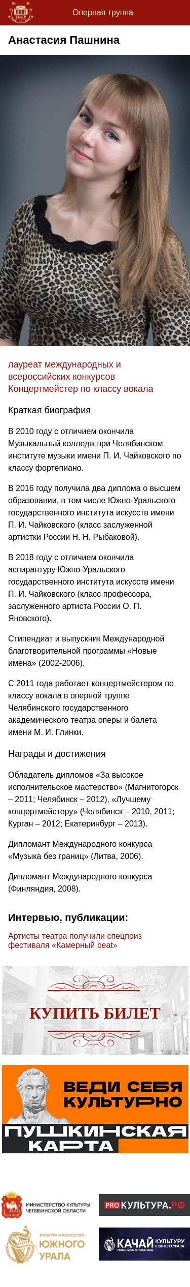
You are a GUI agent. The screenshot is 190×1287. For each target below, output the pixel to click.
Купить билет (95, 1013)
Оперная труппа (102, 12)
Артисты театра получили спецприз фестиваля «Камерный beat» (75, 940)
